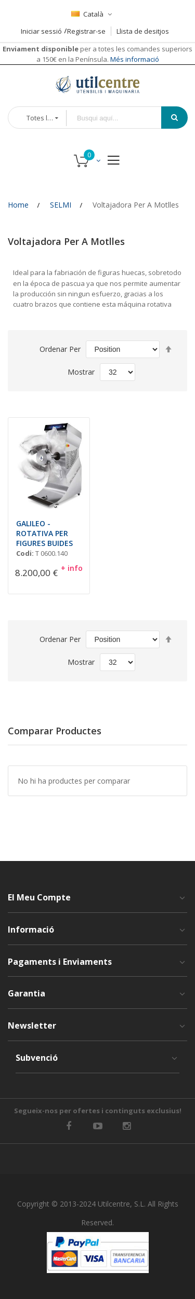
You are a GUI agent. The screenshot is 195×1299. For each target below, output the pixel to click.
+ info (72, 568)
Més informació (134, 59)
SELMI (60, 205)
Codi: (25, 553)
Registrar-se (86, 31)
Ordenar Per (60, 349)
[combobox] (121, 118)
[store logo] (98, 84)
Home (18, 205)
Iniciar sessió (41, 31)
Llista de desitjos (142, 31)
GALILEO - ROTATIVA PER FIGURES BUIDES (44, 533)
